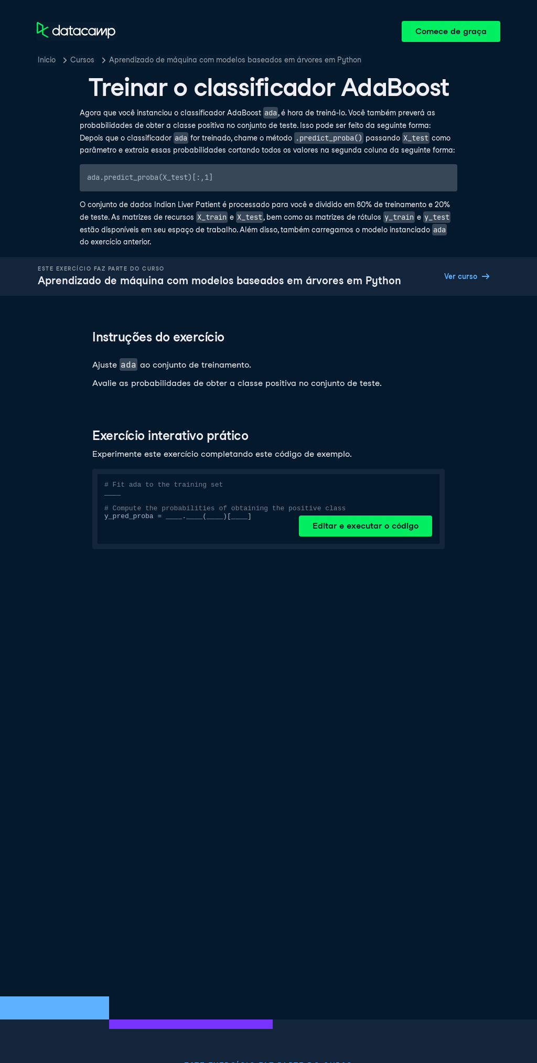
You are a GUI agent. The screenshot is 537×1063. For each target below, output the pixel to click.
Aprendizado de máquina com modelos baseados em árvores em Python (235, 60)
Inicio (47, 60)
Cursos (82, 60)
